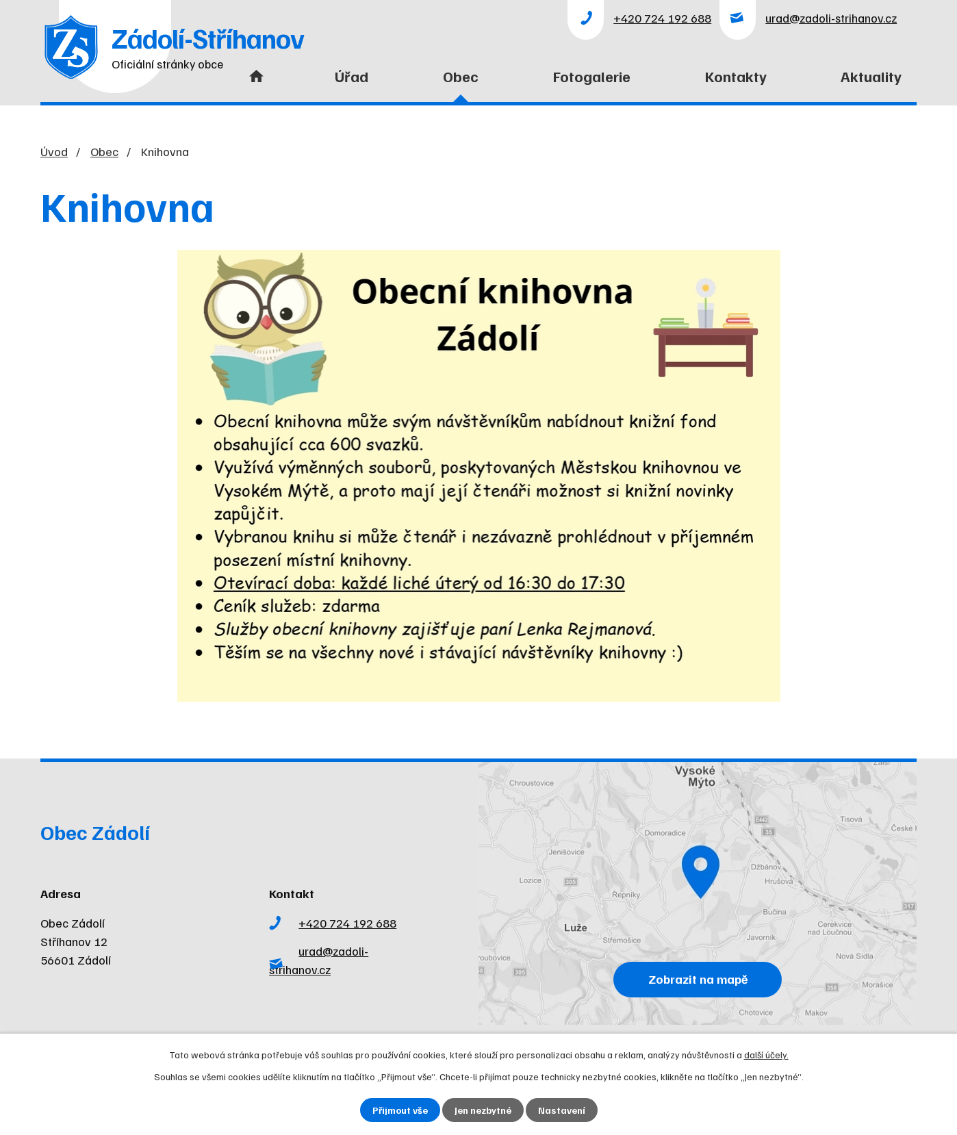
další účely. (766, 1054)
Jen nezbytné (483, 1110)
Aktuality (871, 76)
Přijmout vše (400, 1110)
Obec (460, 76)
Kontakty (736, 76)
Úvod (253, 84)
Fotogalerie (591, 76)
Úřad (351, 76)
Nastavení (561, 1110)
